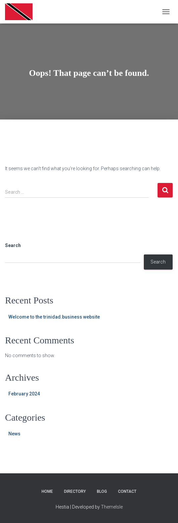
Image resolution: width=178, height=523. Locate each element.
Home (47, 491)
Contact (127, 491)
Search (13, 245)
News (14, 433)
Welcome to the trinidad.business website (54, 317)
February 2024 (24, 393)
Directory (75, 491)
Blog (102, 491)
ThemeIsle (112, 507)
